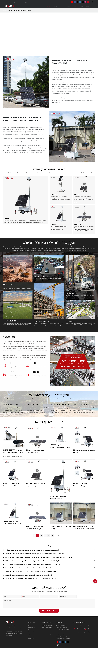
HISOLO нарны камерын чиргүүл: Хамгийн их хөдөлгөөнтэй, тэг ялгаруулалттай (58, 498)
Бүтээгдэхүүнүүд (31, 627)
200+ (36, 363)
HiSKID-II (54, 224)
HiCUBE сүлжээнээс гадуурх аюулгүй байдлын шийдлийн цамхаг (36, 485)
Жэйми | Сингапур (32, 404)
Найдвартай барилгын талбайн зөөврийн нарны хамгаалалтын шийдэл (83, 527)
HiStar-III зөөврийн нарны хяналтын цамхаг (35, 451)
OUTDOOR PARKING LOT (42, 276)
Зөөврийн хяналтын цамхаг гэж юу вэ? (72, 62)
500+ (12, 372)
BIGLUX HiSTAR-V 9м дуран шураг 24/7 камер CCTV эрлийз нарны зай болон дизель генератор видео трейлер (13, 451)
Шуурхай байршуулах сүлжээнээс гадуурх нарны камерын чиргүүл (82, 485)
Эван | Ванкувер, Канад (80, 404)
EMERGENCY (70, 293)
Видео (29, 634)
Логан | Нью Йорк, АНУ (10, 404)
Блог (29, 636)
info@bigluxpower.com (63, 631)
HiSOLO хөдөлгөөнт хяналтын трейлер (60, 527)
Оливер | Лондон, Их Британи (59, 404)
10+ (11, 363)
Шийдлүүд (30, 629)
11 (48, 535)
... (45, 535)
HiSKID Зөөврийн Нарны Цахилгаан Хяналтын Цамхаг (12, 522)
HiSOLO (6, 218)
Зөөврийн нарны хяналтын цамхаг (23, 10)
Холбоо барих (31, 638)
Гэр (29, 625)
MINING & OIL (7, 284)
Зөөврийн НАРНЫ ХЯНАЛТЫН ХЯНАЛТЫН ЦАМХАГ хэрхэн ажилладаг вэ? (22, 119)
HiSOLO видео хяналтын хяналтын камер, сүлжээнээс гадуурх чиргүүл (12, 485)
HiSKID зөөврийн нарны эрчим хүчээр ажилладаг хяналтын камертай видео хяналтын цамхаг (60, 446)
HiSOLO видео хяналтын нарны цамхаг (84, 451)
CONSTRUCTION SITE (41, 321)
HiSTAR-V (77, 224)
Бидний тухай (31, 631)
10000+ (37, 372)
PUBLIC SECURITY (72, 321)
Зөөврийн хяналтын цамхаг (47, 625)
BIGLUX (4, 10)
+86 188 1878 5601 (63, 627)
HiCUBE (77, 194)
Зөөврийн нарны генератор (47, 634)
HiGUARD (54, 194)
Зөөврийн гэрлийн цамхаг (47, 627)
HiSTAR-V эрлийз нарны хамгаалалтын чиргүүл (34, 527)
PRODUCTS (11, 10)
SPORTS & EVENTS (9, 321)
